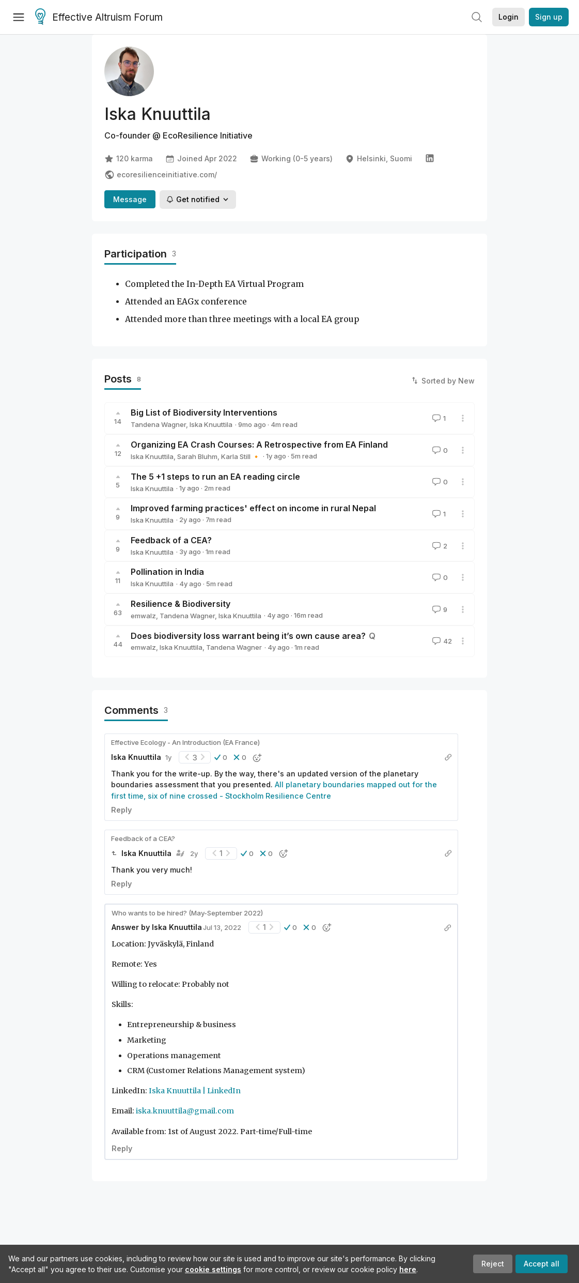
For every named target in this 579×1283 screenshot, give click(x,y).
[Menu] (18, 17)
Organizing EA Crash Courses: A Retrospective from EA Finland (259, 444)
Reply (121, 809)
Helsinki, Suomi (378, 158)
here (407, 1269)
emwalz (143, 616)
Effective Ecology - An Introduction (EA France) (185, 742)
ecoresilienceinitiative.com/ (160, 175)
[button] (221, 757)
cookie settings (213, 1269)
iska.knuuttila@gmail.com (185, 1111)
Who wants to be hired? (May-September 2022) (187, 913)
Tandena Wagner (158, 424)
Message (130, 199)
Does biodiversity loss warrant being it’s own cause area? (248, 636)
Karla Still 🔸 (240, 456)
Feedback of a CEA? (171, 540)
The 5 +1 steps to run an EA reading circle (215, 476)
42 (441, 641)
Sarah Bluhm (197, 456)
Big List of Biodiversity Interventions (204, 412)
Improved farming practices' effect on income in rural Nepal (253, 508)
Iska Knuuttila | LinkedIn (195, 1090)
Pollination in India (167, 572)
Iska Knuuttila (211, 424)
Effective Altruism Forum (99, 17)
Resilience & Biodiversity (180, 604)
